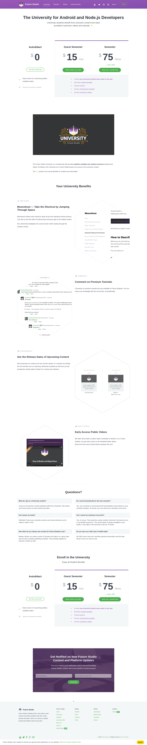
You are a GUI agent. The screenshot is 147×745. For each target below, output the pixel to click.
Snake (116, 712)
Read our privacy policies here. (72, 742)
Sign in (114, 4)
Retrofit (77, 712)
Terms (122, 737)
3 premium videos (86, 92)
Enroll (123, 4)
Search (96, 720)
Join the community (35, 69)
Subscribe (73, 682)
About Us (59, 723)
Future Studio (105, 737)
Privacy (126, 737)
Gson (76, 714)
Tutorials (58, 717)
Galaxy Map (97, 714)
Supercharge (61, 728)
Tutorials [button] (56, 4)
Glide (76, 720)
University (46, 4)
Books (65, 4)
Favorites (96, 717)
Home (58, 712)
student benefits (86, 82)
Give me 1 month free (110, 70)
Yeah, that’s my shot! (73, 70)
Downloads (97, 712)
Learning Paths (76, 4)
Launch (58, 725)
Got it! (140, 742)
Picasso (77, 717)
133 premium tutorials (87, 89)
